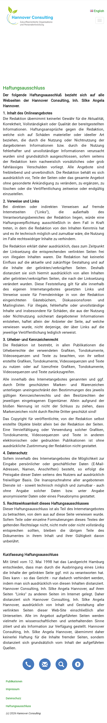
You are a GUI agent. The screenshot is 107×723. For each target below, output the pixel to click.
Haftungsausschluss (18, 706)
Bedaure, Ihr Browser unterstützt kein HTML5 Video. (53, 56)
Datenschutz (13, 698)
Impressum (12, 689)
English (97, 11)
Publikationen (14, 681)
